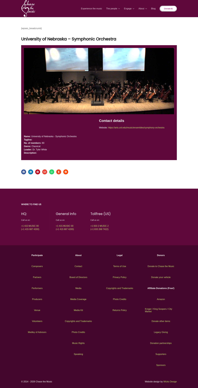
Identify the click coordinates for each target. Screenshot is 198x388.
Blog (153, 8)
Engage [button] (129, 8)
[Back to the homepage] (28, 8)
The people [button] (113, 8)
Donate (168, 8)
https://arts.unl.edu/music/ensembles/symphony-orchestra (136, 127)
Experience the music (91, 8)
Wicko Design (170, 381)
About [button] (142, 8)
